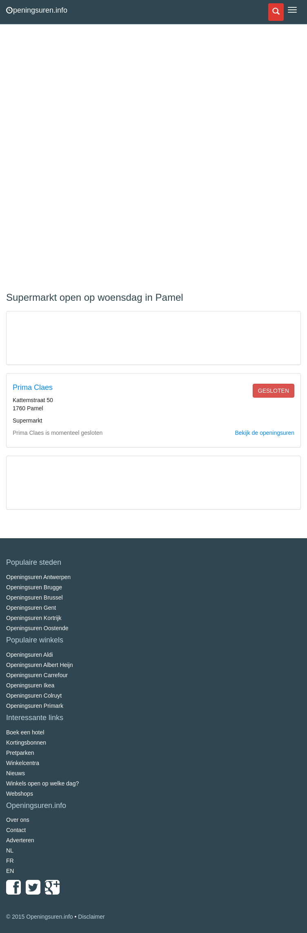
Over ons (17, 820)
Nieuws (15, 773)
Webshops (19, 793)
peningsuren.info (36, 10)
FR (10, 860)
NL (9, 850)
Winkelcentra (22, 763)
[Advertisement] (67, 159)
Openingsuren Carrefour (37, 675)
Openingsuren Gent (31, 607)
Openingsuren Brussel (34, 597)
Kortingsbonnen (26, 742)
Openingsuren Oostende (37, 628)
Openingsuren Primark (34, 706)
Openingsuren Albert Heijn (39, 665)
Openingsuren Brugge (34, 587)
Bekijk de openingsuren (264, 433)
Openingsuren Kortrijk (33, 618)
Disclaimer (91, 916)
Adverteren (20, 840)
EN (10, 871)
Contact (16, 830)
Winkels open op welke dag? (42, 783)
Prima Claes (33, 387)
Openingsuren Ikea (30, 685)
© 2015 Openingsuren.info (39, 916)
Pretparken (20, 753)
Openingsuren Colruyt (34, 695)
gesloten (273, 390)
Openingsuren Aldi (29, 654)
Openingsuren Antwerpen (38, 577)
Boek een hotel (25, 732)
